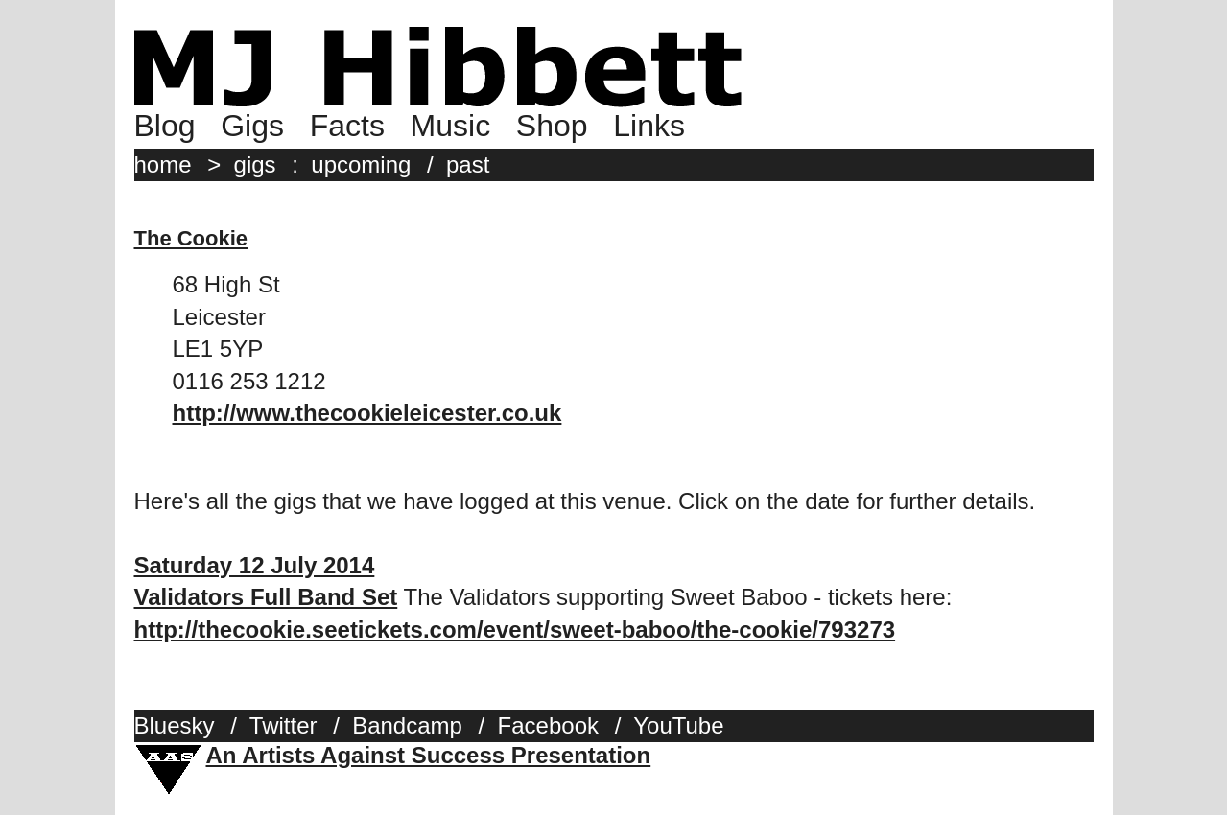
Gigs (252, 125)
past (467, 164)
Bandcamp (407, 725)
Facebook (548, 725)
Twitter (283, 725)
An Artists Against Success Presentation (428, 755)
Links (649, 125)
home (163, 164)
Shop (552, 125)
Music (451, 125)
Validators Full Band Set (266, 597)
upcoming (361, 164)
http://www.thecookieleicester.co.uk (367, 413)
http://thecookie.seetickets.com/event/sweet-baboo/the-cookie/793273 (515, 629)
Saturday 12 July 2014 (254, 565)
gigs (255, 164)
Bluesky (174, 725)
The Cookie (191, 238)
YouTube (678, 725)
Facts (347, 125)
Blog (165, 125)
